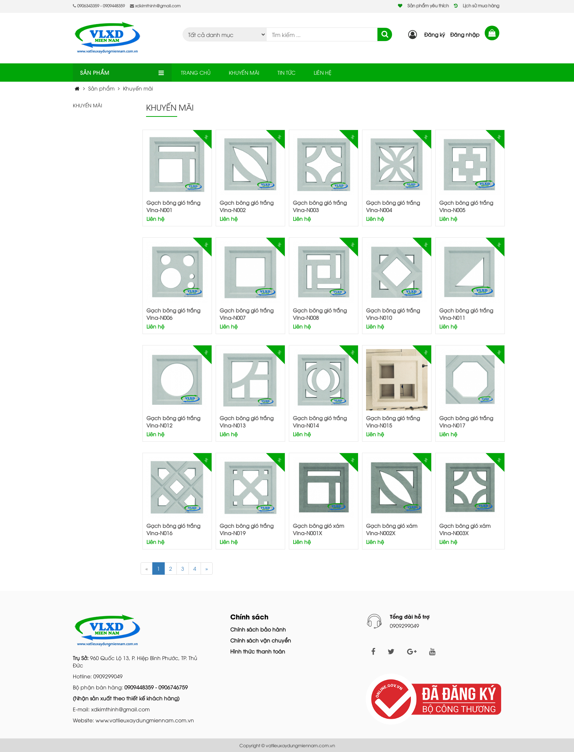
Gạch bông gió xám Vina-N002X (391, 529)
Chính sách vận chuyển (260, 640)
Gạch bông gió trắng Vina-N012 (173, 421)
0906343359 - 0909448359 (99, 5)
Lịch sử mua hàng (481, 5)
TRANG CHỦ (195, 72)
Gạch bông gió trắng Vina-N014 (320, 421)
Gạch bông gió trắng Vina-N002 (246, 206)
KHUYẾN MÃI (244, 72)
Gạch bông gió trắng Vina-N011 (466, 314)
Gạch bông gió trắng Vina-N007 (246, 314)
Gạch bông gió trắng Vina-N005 (466, 206)
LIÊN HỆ (323, 72)
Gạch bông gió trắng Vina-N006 (173, 314)
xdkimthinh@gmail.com (155, 5)
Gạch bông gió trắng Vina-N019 (246, 529)
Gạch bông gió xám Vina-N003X (465, 529)
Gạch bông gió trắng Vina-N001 (173, 206)
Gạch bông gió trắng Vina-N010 (393, 314)
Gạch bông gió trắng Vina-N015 (393, 421)
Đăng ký (434, 34)
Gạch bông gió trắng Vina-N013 (246, 421)
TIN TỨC (286, 72)
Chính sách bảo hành (258, 629)
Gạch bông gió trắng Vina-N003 (320, 206)
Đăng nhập (465, 34)
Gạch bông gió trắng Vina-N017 (466, 421)
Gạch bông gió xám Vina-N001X (318, 529)
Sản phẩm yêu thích (428, 5)
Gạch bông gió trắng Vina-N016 (173, 529)
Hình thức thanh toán (257, 651)
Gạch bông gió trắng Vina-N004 (393, 206)
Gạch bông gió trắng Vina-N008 (320, 314)
